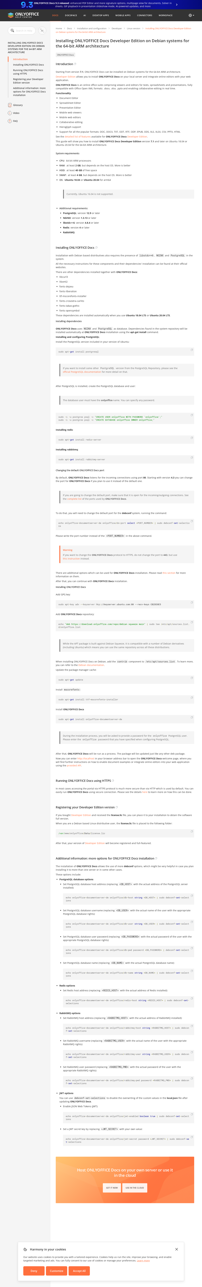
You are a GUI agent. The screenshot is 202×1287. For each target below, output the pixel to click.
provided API (74, 765)
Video (16, 113)
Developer (117, 28)
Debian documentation (91, 665)
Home (59, 28)
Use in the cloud (135, 1187)
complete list (74, 498)
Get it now (112, 1187)
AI (85, 15)
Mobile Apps (122, 15)
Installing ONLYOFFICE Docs (28, 64)
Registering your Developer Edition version (28, 81)
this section (169, 572)
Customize (56, 1271)
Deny (34, 1271)
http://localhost (85, 758)
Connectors (144, 15)
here (144, 792)
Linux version (133, 28)
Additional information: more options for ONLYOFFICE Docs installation (29, 91)
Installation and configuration (91, 28)
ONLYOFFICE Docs (65, 54)
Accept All (79, 1271)
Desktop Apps (101, 15)
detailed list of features (78, 136)
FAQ (15, 121)
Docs (55, 15)
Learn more (143, 1260)
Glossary (18, 105)
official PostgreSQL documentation (82, 371)
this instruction (71, 558)
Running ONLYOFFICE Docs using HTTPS (28, 72)
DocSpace (71, 15)
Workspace (165, 15)
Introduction (20, 59)
